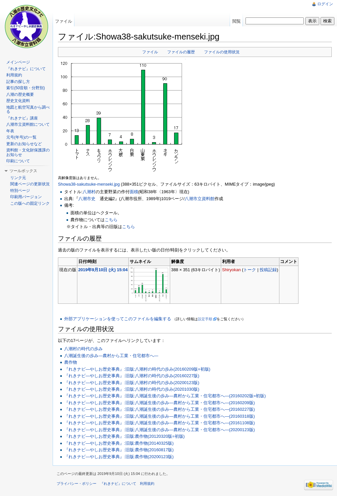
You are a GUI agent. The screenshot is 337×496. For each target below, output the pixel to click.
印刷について (18, 161)
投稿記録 (268, 269)
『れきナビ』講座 (22, 118)
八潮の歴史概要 (20, 94)
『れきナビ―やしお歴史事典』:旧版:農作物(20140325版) (118, 443)
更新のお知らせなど (24, 144)
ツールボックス (23, 171)
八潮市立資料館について (28, 124)
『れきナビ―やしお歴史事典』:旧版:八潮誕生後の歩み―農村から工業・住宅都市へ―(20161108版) (159, 422)
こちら (111, 219)
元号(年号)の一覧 (21, 137)
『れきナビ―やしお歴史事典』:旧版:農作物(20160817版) (118, 449)
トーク (249, 269)
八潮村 (89, 191)
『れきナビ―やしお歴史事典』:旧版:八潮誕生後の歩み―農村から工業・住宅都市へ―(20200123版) (159, 429)
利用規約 (14, 75)
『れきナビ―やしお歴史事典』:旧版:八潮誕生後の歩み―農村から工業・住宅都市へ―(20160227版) (159, 409)
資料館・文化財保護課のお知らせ (28, 152)
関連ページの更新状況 (30, 184)
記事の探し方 (18, 81)
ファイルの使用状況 (222, 52)
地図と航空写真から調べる (28, 109)
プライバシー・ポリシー (76, 483)
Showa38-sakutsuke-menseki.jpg (89, 184)
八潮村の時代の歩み (83, 348)
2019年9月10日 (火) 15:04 (103, 269)
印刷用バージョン (26, 197)
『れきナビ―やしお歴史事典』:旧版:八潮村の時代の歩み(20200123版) (131, 382)
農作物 (70, 362)
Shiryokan (231, 269)
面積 (134, 191)
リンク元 (18, 177)
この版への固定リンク (30, 203)
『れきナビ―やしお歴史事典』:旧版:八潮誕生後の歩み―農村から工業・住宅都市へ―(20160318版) (159, 416)
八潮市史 (86, 198)
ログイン (325, 4)
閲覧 (236, 21)
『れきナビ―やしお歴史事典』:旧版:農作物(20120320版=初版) (124, 436)
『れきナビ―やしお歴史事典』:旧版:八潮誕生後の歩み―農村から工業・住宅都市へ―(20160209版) (159, 402)
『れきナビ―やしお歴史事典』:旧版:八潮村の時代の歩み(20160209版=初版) (137, 369)
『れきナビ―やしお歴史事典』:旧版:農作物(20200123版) (118, 456)
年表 (10, 131)
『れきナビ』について (26, 68)
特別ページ (20, 190)
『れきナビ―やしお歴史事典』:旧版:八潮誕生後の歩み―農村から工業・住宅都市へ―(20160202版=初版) (165, 395)
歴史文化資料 (18, 100)
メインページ (18, 62)
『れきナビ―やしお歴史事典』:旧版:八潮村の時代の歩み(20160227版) (131, 375)
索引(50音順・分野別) (25, 88)
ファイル (150, 52)
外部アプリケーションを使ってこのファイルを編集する (117, 318)
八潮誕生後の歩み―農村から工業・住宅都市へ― (111, 355)
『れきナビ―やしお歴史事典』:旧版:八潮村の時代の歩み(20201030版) (131, 389)
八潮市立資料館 (200, 198)
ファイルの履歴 (181, 52)
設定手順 (205, 319)
